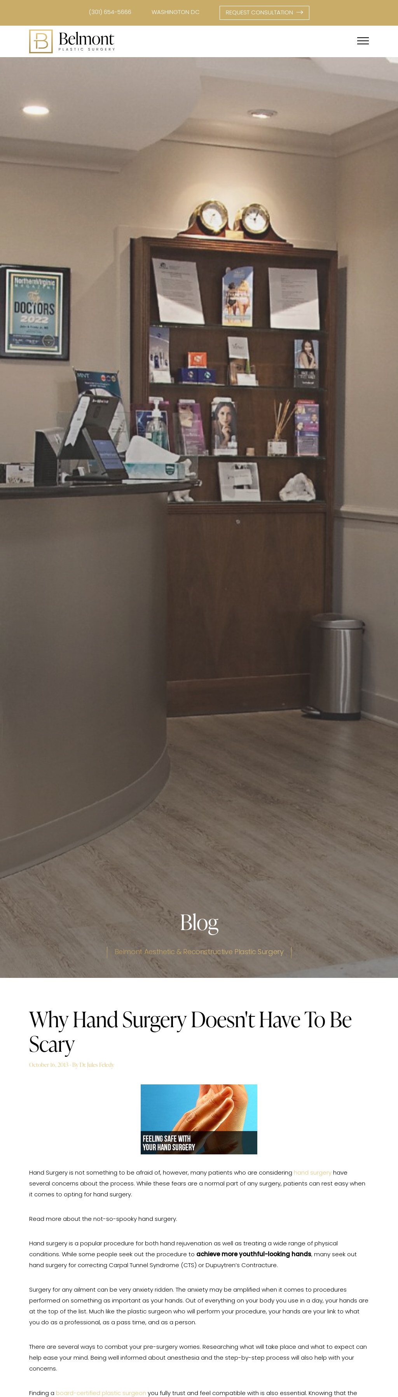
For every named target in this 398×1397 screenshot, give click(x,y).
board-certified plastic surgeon (101, 1394)
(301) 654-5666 (110, 13)
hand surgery (313, 1173)
